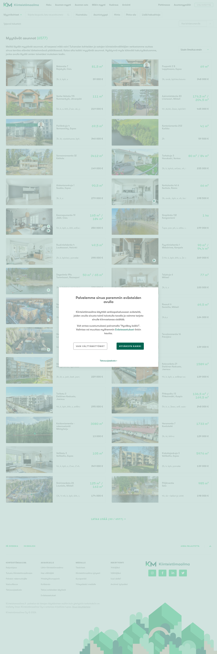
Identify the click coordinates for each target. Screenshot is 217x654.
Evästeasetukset (124, 329)
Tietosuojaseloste (108, 360)
